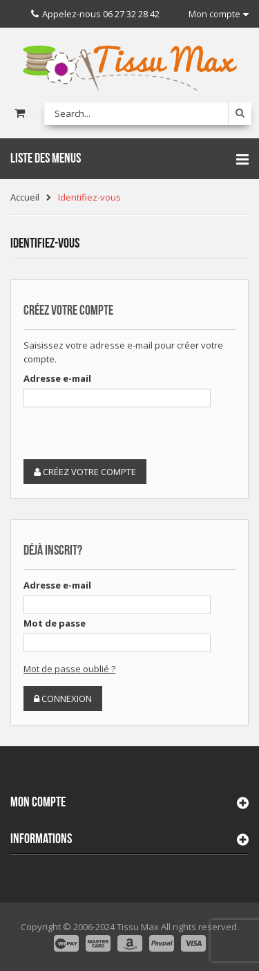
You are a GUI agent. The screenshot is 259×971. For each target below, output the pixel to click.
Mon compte (38, 802)
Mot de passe (54, 623)
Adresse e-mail (57, 378)
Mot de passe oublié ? (69, 669)
